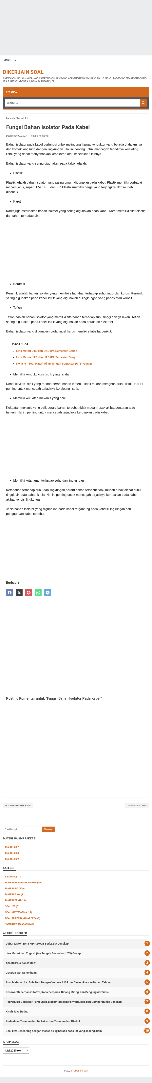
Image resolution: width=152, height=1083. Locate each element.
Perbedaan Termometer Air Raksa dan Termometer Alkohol (43, 1021)
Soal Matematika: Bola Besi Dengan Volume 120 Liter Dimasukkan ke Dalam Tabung (58, 982)
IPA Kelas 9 (12, 859)
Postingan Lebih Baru (17, 805)
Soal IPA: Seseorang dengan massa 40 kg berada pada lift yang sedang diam (54, 1031)
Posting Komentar (39, 135)
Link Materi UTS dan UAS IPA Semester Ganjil (46, 357)
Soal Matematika (18, 912)
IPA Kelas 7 (12, 847)
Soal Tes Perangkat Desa (22, 918)
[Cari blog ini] (22, 829)
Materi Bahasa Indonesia (23, 882)
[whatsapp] (38, 592)
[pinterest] (28, 592)
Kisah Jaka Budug (17, 1011)
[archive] (16, 1050)
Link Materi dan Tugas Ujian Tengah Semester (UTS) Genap (43, 953)
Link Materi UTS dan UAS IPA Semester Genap (46, 350)
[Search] (72, 103)
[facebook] (9, 592)
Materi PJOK (15, 894)
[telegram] (47, 592)
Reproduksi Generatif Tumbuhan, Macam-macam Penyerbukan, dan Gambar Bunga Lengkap (64, 1001)
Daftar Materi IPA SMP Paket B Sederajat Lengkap (37, 943)
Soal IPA (12, 906)
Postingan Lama (137, 805)
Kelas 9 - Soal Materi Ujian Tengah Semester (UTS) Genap (54, 363)
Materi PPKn (15, 900)
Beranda (11, 92)
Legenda (13, 876)
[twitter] (19, 592)
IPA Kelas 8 (12, 853)
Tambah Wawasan (19, 924)
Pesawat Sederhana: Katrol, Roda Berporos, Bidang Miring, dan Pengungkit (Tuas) (57, 992)
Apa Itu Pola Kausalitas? (21, 963)
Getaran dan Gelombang (21, 972)
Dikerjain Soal (23, 72)
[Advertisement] (76, 27)
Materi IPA (15, 888)
